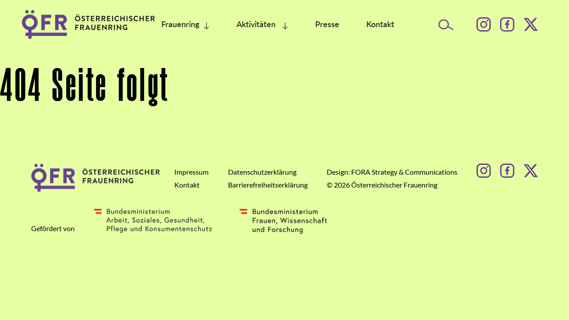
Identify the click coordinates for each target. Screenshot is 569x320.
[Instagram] (484, 24)
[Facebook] (507, 24)
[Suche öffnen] (446, 24)
